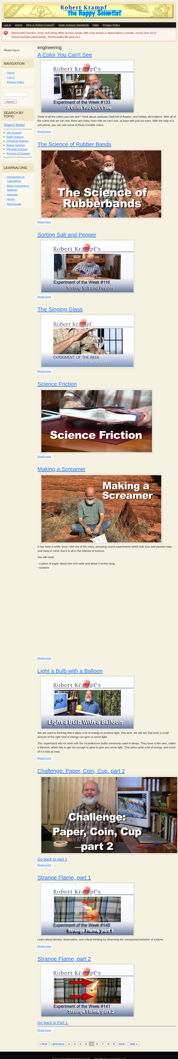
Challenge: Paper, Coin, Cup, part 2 (81, 771)
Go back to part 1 (52, 859)
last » (133, 1043)
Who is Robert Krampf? (40, 24)
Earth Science (15, 136)
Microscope (14, 204)
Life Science (14, 132)
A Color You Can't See (64, 55)
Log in (7, 24)
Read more (44, 131)
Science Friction (57, 384)
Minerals (12, 194)
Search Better (14, 125)
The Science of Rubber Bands (74, 144)
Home (18, 24)
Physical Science (16, 149)
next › (122, 1043)
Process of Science (18, 153)
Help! (96, 24)
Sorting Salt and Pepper (66, 235)
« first (43, 1043)
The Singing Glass (60, 309)
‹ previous (57, 1043)
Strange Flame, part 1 (64, 877)
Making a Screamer (61, 469)
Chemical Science (17, 140)
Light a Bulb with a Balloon (70, 671)
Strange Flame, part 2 (64, 959)
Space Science (15, 145)
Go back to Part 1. (53, 1022)
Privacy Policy (111, 24)
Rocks (11, 199)
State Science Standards (73, 24)
